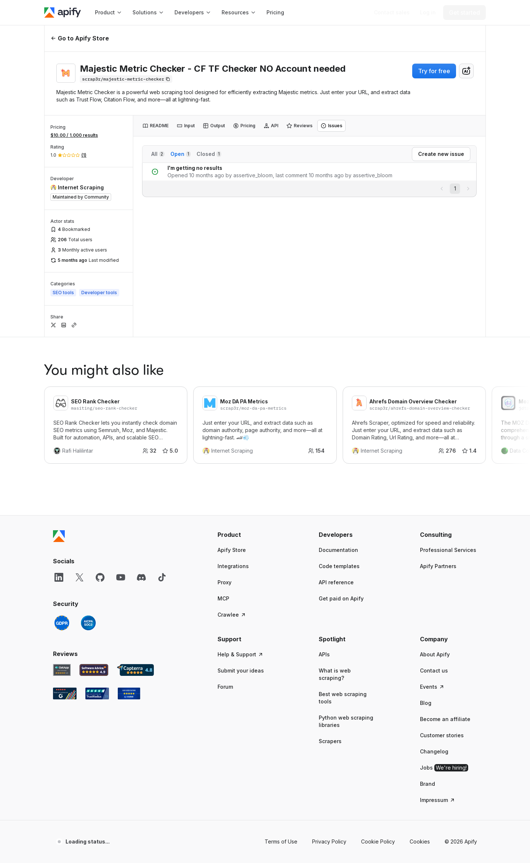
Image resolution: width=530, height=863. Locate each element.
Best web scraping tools (343, 698)
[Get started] (464, 12)
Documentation (338, 550)
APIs (324, 654)
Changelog (434, 751)
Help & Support (241, 654)
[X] (79, 577)
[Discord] (141, 577)
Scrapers (330, 741)
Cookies (420, 841)
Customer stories (442, 735)
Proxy (225, 582)
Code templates (339, 566)
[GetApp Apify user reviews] (62, 670)
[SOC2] (88, 623)
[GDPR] (62, 623)
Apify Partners (438, 566)
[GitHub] (100, 577)
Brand (427, 784)
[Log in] (428, 12)
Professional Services (448, 550)
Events (432, 687)
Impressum (437, 800)
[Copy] (126, 79)
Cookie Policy (378, 841)
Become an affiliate (445, 719)
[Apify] (62, 12)
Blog (425, 703)
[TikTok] (162, 577)
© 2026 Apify (461, 841)
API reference (336, 582)
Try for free (434, 71)
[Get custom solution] (392, 12)
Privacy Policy (329, 841)
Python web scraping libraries (346, 721)
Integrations (233, 566)
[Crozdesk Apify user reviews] (129, 693)
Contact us (434, 670)
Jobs (444, 767)
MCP (223, 598)
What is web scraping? (335, 674)
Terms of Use (281, 841)
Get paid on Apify (341, 598)
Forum (225, 687)
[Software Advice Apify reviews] (94, 670)
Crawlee (232, 614)
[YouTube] (121, 577)
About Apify (435, 654)
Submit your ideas (241, 670)
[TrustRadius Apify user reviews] (97, 693)
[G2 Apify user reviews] (65, 693)
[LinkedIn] (59, 577)
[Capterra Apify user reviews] (135, 670)
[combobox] (466, 71)
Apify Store (232, 550)
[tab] (155, 126)
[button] (246, 534)
